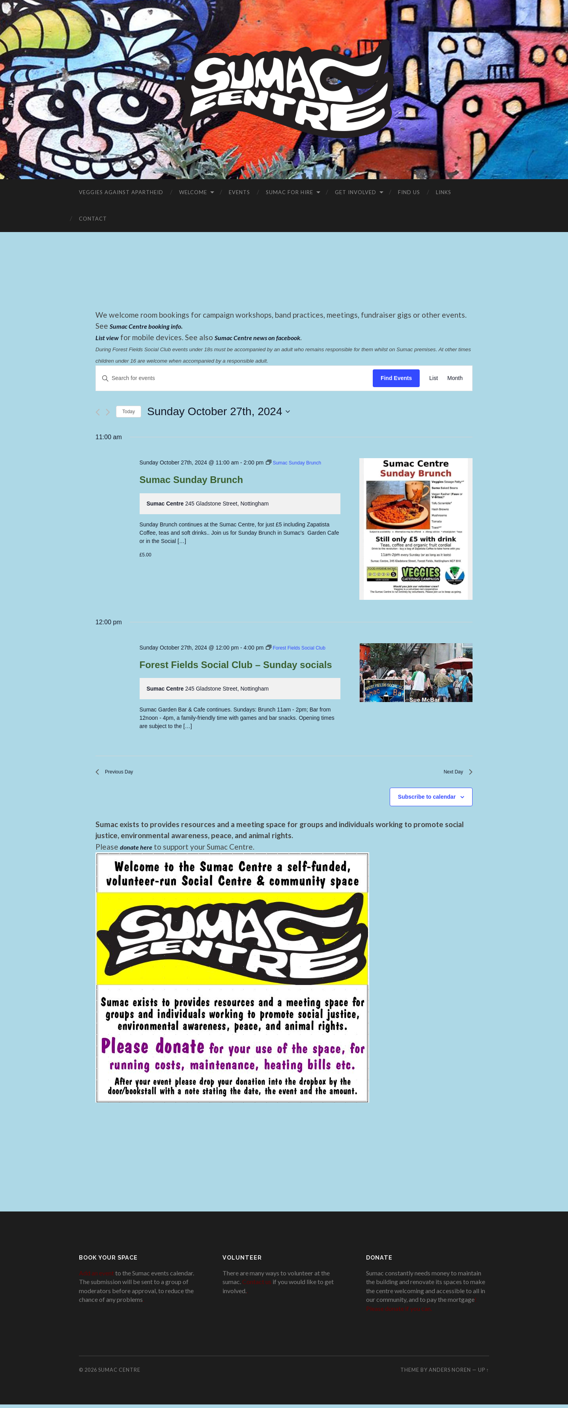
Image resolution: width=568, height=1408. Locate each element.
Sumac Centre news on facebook (269, 337)
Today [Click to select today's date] (128, 411)
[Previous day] (97, 412)
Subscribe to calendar (427, 800)
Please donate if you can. (399, 1312)
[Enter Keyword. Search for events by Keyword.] (234, 378)
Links (443, 192)
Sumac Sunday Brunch (191, 479)
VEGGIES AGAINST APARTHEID (121, 192)
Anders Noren (450, 1373)
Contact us (256, 1285)
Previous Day (118, 773)
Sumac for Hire (289, 192)
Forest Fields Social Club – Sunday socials (236, 664)
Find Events (396, 378)
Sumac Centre (119, 1373)
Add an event (96, 1276)
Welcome (193, 192)
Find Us (409, 192)
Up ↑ (483, 1373)
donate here (138, 850)
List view (109, 337)
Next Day (455, 773)
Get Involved (355, 192)
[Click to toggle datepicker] (218, 411)
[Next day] (108, 412)
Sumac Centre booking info (151, 325)
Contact (93, 218)
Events (239, 192)
